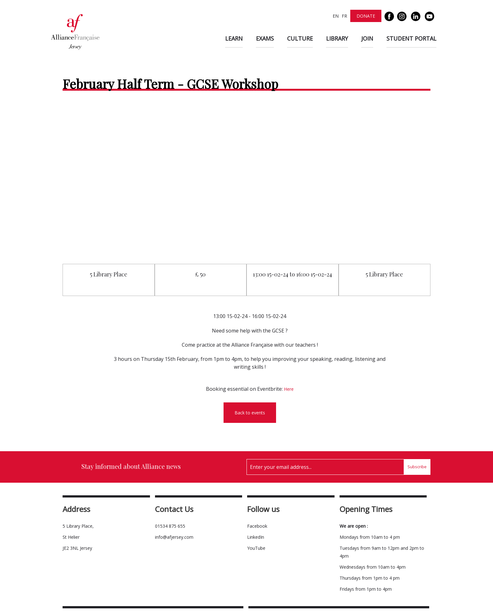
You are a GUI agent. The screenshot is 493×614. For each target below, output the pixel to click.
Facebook (257, 526)
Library (337, 38)
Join (367, 38)
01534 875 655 (170, 526)
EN (336, 16)
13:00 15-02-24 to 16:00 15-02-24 (292, 274)
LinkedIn (255, 537)
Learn (234, 38)
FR (344, 16)
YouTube (256, 548)
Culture (300, 38)
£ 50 (200, 274)
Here (289, 389)
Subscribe (417, 466)
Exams (265, 38)
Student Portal (411, 38)
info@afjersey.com (174, 537)
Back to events (250, 413)
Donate (366, 16)
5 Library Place (108, 274)
